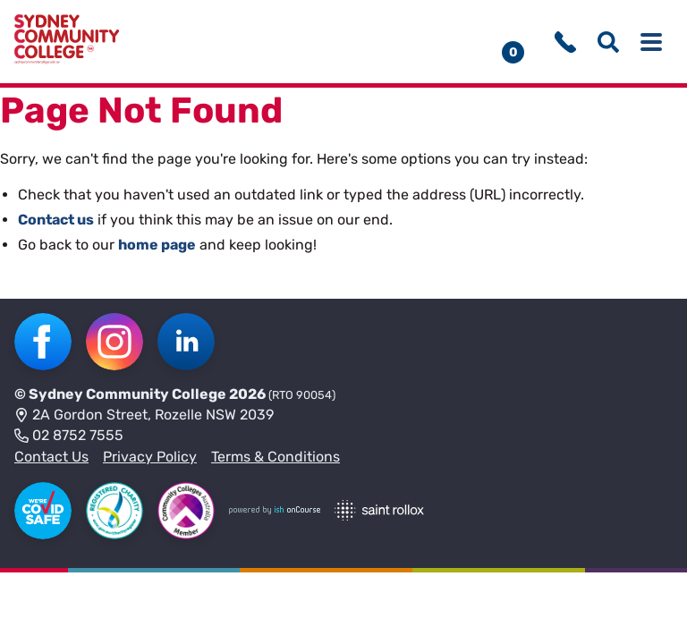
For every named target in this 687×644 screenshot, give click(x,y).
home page (157, 244)
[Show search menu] (608, 42)
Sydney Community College (127, 394)
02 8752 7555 (68, 436)
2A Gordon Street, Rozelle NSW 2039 (144, 416)
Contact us (56, 219)
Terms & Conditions (275, 456)
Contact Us (51, 456)
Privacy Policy (150, 456)
